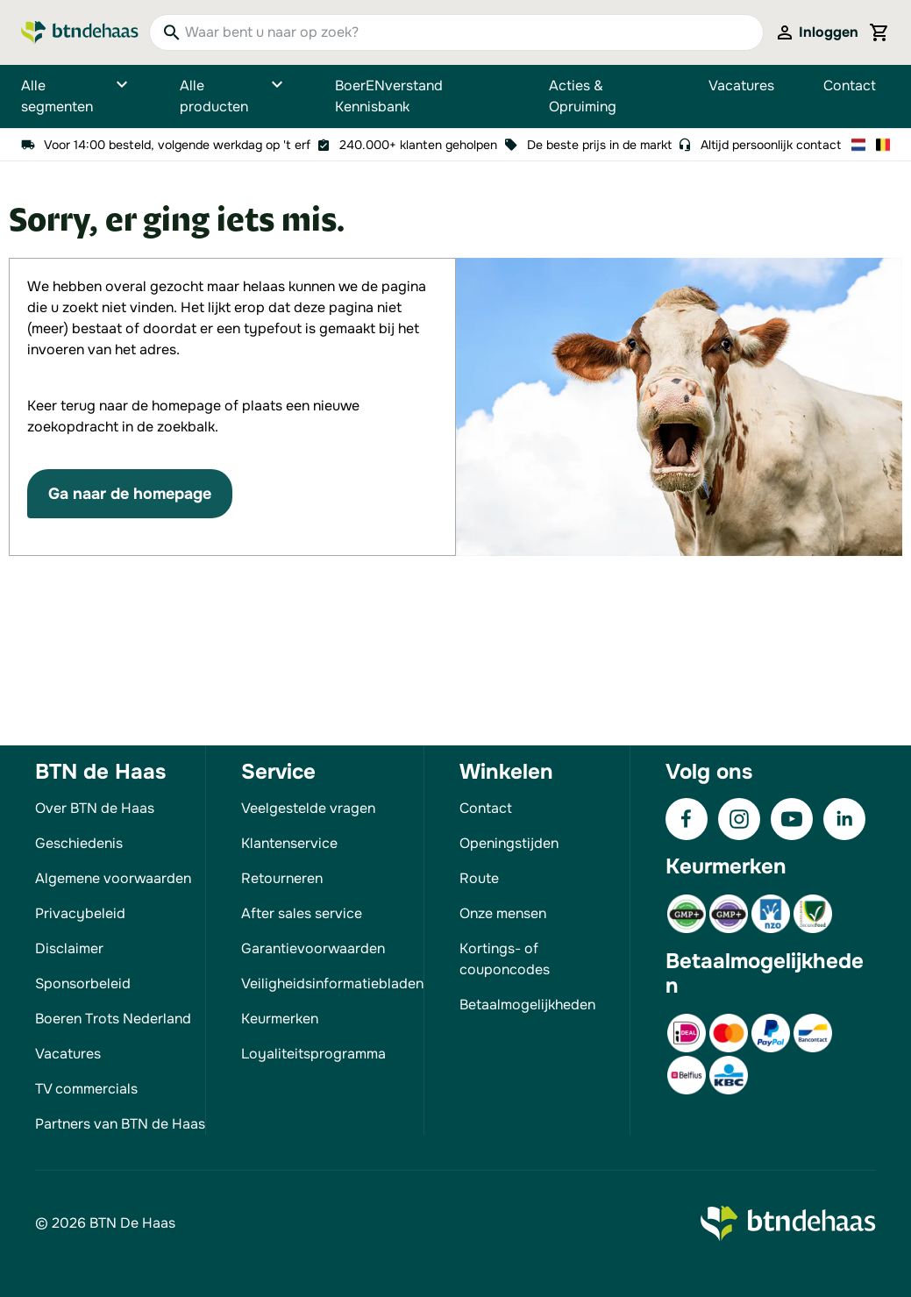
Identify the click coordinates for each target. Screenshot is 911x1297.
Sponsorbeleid (83, 983)
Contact (849, 85)
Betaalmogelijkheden (527, 1004)
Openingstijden (509, 843)
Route (479, 878)
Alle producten (233, 96)
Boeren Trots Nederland (113, 1018)
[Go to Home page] (80, 33)
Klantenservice (289, 843)
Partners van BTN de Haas (120, 1124)
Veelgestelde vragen (308, 808)
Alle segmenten (76, 96)
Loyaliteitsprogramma (313, 1053)
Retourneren (282, 878)
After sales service (301, 913)
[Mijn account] (816, 32)
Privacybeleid (80, 913)
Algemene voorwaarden (113, 878)
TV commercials (86, 1089)
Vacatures (741, 85)
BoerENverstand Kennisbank (389, 96)
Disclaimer (69, 948)
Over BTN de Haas (94, 808)
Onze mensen (502, 913)
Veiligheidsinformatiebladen (332, 983)
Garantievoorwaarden (313, 948)
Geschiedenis (79, 843)
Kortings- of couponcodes (504, 959)
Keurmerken (279, 1018)
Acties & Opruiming (582, 96)
